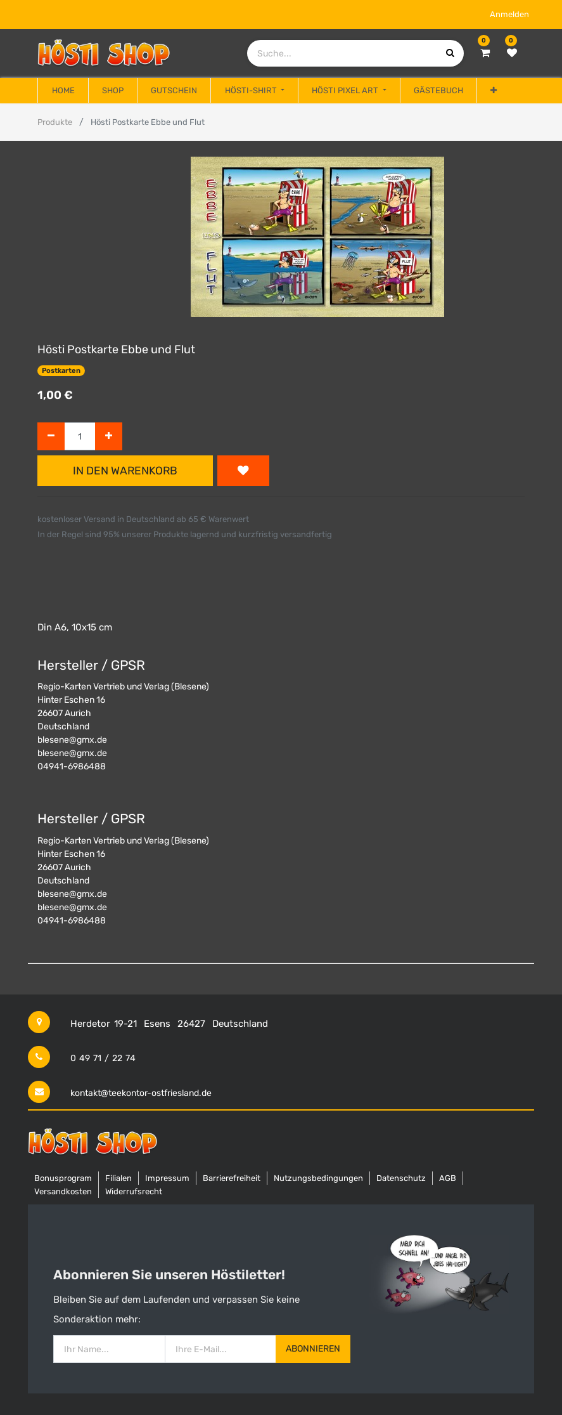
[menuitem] (62, 90)
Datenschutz (401, 1178)
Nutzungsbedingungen (318, 1178)
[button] (493, 90)
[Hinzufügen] (108, 436)
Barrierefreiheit (231, 1178)
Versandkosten (63, 1191)
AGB (447, 1178)
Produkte (54, 122)
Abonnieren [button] (313, 1348)
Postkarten (61, 371)
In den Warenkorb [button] (125, 470)
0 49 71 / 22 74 (103, 1058)
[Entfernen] (51, 436)
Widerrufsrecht (133, 1191)
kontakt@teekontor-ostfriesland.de (141, 1093)
